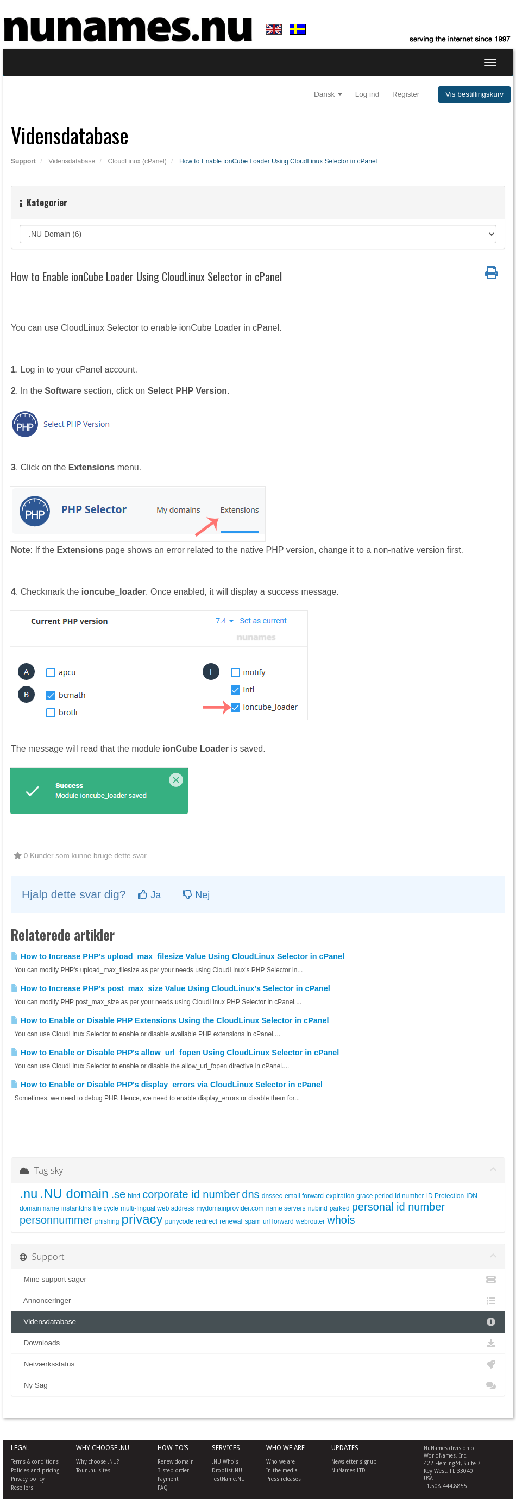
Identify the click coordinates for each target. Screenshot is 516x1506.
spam (252, 1221)
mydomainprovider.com (230, 1208)
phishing (107, 1221)
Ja (149, 895)
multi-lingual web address (157, 1208)
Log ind (367, 94)
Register (405, 94)
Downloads (258, 1343)
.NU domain (74, 1193)
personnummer (56, 1220)
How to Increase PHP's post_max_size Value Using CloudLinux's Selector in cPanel (170, 988)
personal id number (398, 1207)
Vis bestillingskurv (474, 94)
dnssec (272, 1196)
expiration (340, 1196)
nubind (318, 1208)
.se (118, 1194)
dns (250, 1194)
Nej (196, 895)
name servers (286, 1208)
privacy (142, 1219)
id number (409, 1196)
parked (340, 1208)
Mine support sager (258, 1279)
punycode (179, 1221)
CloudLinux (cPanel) (137, 161)
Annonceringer (258, 1300)
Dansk (328, 94)
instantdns (76, 1208)
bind (134, 1196)
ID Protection (445, 1196)
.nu (28, 1193)
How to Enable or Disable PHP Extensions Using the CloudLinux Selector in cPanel (170, 1020)
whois (341, 1220)
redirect (206, 1221)
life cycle (105, 1208)
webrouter (310, 1221)
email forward (304, 1196)
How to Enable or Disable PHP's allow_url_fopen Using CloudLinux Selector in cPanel (175, 1052)
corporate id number (191, 1194)
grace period (374, 1196)
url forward (278, 1221)
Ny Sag (258, 1385)
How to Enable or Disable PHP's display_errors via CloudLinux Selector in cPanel (167, 1084)
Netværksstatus (258, 1364)
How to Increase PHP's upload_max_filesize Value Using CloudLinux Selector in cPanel (177, 956)
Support (23, 161)
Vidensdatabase (71, 161)
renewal (230, 1221)
